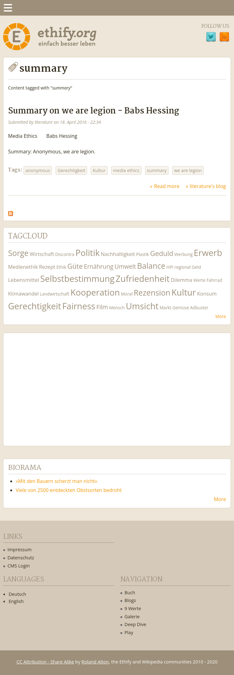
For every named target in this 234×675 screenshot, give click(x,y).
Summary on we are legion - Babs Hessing (93, 111)
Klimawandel (23, 293)
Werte (199, 280)
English (16, 601)
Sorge (18, 253)
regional (182, 267)
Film (102, 307)
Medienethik (23, 266)
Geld (196, 267)
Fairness (78, 306)
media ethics (126, 170)
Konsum (207, 293)
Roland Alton (95, 661)
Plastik (142, 254)
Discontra (64, 254)
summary (157, 170)
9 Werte (133, 608)
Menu (8, 8)
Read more (167, 186)
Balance (151, 266)
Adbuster (199, 308)
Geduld (161, 253)
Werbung (183, 254)
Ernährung (98, 266)
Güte (75, 266)
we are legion (188, 170)
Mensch (117, 308)
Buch (130, 592)
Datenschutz (20, 557)
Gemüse (180, 308)
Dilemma (181, 279)
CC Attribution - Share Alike (45, 661)
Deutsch (17, 594)
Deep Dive (135, 624)
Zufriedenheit (143, 278)
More (220, 316)
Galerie (132, 616)
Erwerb (208, 252)
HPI (170, 267)
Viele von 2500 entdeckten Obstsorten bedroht (69, 490)
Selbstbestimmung (77, 278)
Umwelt (125, 266)
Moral (126, 294)
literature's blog (208, 186)
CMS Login (18, 565)
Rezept (47, 266)
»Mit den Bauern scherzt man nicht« (57, 481)
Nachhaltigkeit (118, 254)
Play (129, 632)
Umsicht (142, 306)
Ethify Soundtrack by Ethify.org (54, 384)
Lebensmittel (23, 279)
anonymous (37, 170)
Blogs (130, 600)
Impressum (19, 549)
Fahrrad (214, 280)
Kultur (99, 170)
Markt (166, 308)
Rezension (152, 292)
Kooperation (95, 292)
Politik (88, 252)
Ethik (61, 267)
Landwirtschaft (54, 294)
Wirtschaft (42, 254)
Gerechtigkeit (71, 170)
